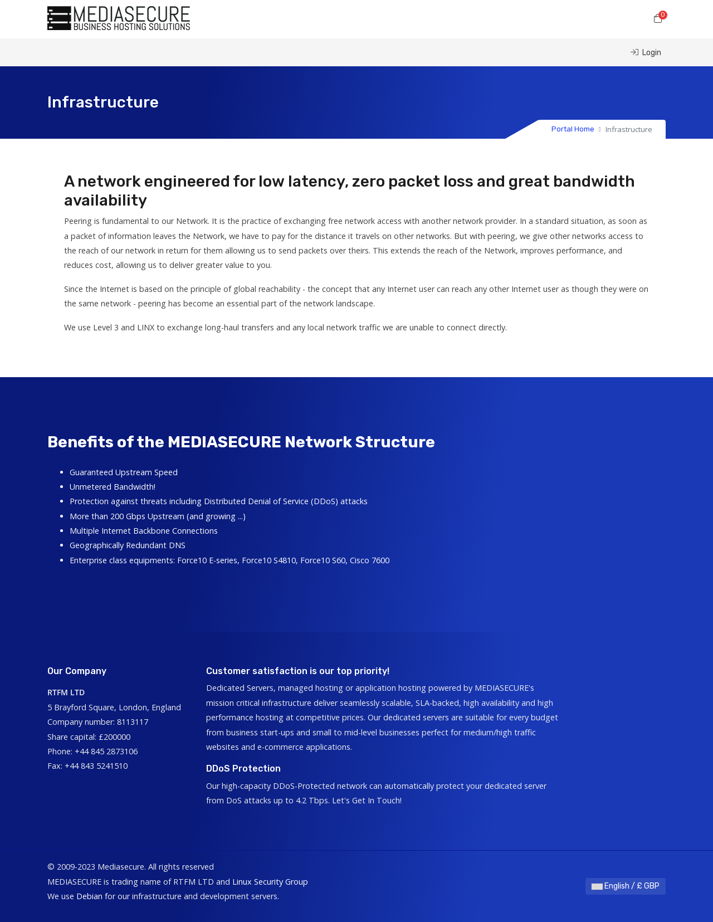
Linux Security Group (270, 881)
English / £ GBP (626, 886)
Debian (89, 896)
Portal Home (572, 129)
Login (646, 52)
